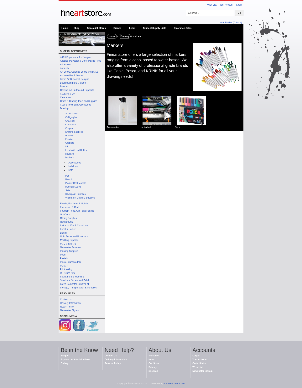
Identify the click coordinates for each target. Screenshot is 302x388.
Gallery (65, 363)
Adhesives (65, 64)
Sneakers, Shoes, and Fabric (75, 280)
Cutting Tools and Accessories (75, 104)
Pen (67, 175)
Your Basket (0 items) (231, 22)
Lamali (63, 232)
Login (239, 4)
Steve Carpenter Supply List (74, 284)
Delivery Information (70, 303)
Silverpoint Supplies (75, 194)
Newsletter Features (70, 247)
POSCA (64, 265)
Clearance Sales (182, 28)
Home (64, 28)
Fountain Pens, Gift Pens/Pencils (77, 211)
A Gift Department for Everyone (76, 57)
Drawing (64, 108)
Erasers (69, 135)
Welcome (153, 355)
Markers (69, 157)
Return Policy (67, 306)
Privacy (152, 367)
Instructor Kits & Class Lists (74, 225)
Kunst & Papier (68, 229)
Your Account (226, 4)
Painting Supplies (69, 251)
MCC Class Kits (68, 243)
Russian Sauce (73, 186)
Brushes (64, 86)
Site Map (153, 371)
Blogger (65, 355)
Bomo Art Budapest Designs (74, 79)
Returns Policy (113, 363)
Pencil (68, 179)
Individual (73, 166)
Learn (132, 28)
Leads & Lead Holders (76, 150)
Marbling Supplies (69, 240)
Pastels (64, 258)
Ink (66, 146)
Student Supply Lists (154, 28)
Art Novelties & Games (71, 75)
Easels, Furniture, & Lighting (74, 203)
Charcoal (70, 121)
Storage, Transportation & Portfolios (78, 287)
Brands (117, 28)
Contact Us (65, 299)
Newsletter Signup (69, 310)
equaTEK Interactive (174, 383)
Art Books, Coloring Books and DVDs (79, 71)
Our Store (153, 363)
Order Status (199, 363)
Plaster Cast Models (75, 183)
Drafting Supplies (74, 132)
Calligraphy (71, 117)
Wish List (212, 4)
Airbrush (64, 68)
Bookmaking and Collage (73, 82)
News (151, 359)
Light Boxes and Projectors (74, 236)
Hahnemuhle (66, 221)
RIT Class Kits (67, 273)
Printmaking (66, 269)
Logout (196, 355)
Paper (63, 254)
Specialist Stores (96, 28)
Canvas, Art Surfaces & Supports (77, 90)
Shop (76, 28)
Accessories (71, 113)
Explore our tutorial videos (75, 359)
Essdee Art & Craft (69, 207)
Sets (70, 170)
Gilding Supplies (68, 218)
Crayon (69, 128)
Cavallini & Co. (67, 93)
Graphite (69, 143)
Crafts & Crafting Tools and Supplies (78, 101)
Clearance (65, 97)
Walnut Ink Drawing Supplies (80, 197)
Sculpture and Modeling (72, 276)
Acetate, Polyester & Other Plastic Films (80, 60)
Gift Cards (65, 214)
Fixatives (69, 139)
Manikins (69, 154)
